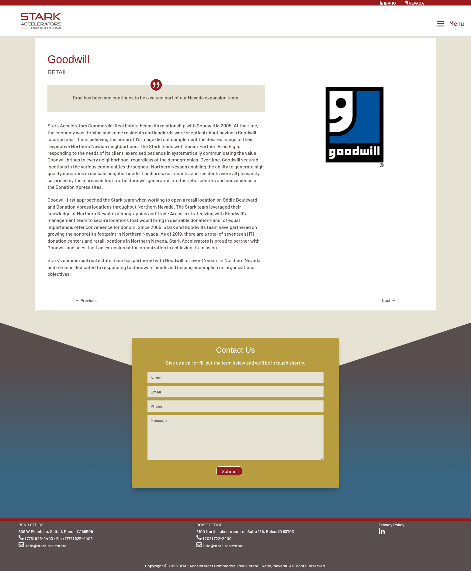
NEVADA (414, 3)
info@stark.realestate (46, 545)
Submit (229, 471)
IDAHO (388, 3)
